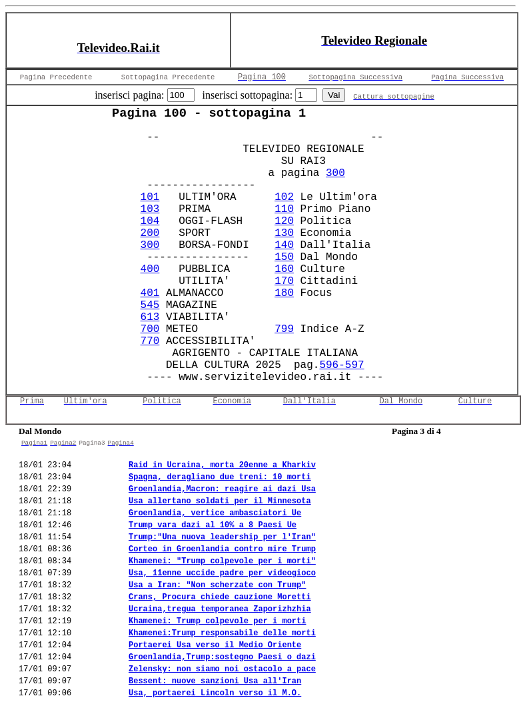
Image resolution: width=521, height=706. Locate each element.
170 (284, 281)
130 (284, 233)
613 (150, 317)
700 (150, 329)
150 (284, 257)
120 (284, 221)
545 (150, 305)
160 (284, 269)
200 (150, 233)
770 (150, 341)
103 (150, 209)
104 (150, 221)
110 (284, 209)
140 (284, 245)
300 (335, 173)
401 (150, 293)
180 (284, 293)
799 (284, 329)
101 (150, 197)
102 (284, 197)
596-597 (341, 365)
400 (150, 269)
